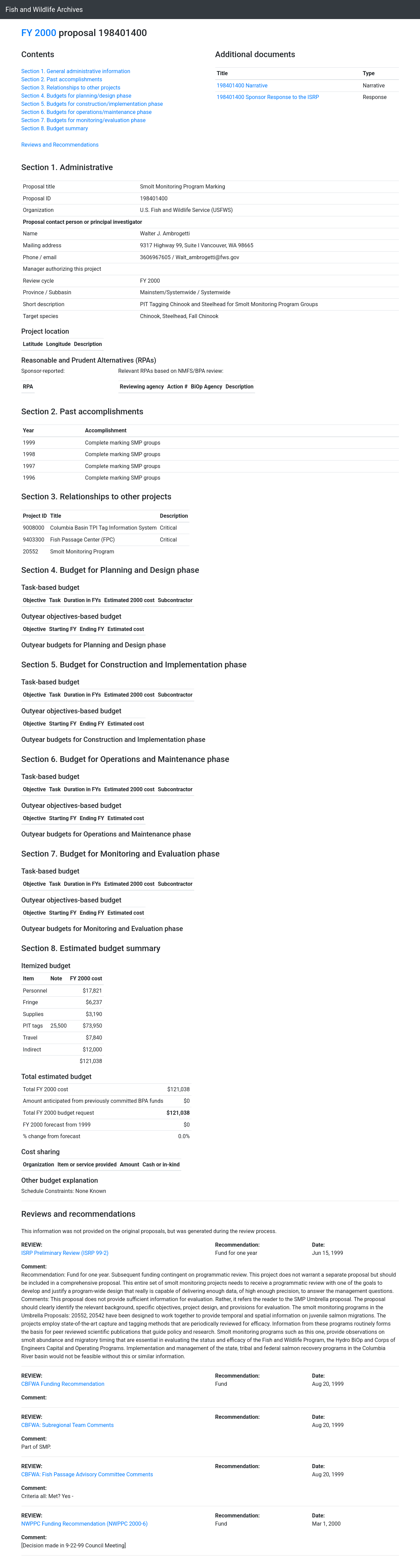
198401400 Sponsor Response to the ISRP (268, 97)
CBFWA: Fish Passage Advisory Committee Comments (87, 1474)
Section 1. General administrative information (76, 71)
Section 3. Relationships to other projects (71, 87)
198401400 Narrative (242, 85)
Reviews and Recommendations (60, 145)
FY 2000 (38, 32)
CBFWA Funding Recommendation (63, 1384)
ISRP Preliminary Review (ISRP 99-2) (65, 1253)
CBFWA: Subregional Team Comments (67, 1425)
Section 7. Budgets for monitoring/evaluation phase (83, 120)
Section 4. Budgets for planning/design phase (76, 96)
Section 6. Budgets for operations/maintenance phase (86, 112)
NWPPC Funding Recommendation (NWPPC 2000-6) (84, 1524)
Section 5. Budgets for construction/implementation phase (92, 104)
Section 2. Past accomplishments (61, 79)
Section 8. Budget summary (54, 128)
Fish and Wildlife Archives (44, 9)
